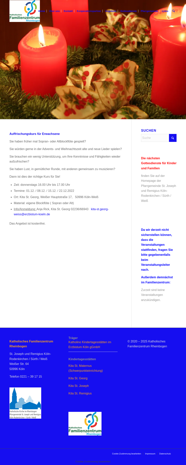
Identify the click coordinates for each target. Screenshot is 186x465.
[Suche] (173, 11)
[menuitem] (41, 11)
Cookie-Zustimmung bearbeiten (126, 454)
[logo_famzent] (24, 11)
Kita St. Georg (78, 378)
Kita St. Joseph (78, 385)
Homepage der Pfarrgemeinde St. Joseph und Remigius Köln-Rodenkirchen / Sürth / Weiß (158, 190)
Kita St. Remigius (80, 393)
